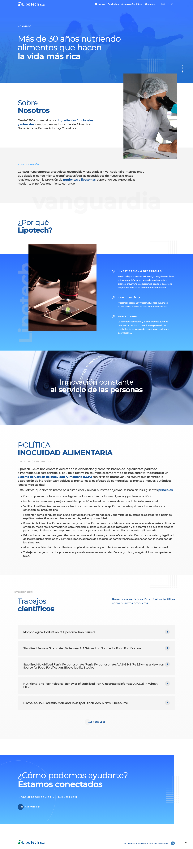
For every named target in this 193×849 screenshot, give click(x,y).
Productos (113, 4)
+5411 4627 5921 (66, 810)
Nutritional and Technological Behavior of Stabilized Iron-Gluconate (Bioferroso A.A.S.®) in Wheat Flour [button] (90, 699)
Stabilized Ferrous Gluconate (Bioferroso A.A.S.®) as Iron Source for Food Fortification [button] (82, 661)
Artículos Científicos (131, 4)
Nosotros (100, 4)
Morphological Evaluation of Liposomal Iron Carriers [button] (59, 645)
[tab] (96, 645)
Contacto (150, 4)
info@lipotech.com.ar (34, 810)
